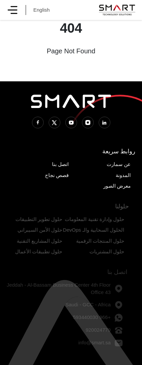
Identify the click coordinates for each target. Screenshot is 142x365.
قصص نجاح (57, 175)
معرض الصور (117, 186)
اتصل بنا (60, 164)
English (41, 10)
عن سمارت (119, 164)
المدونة (123, 175)
